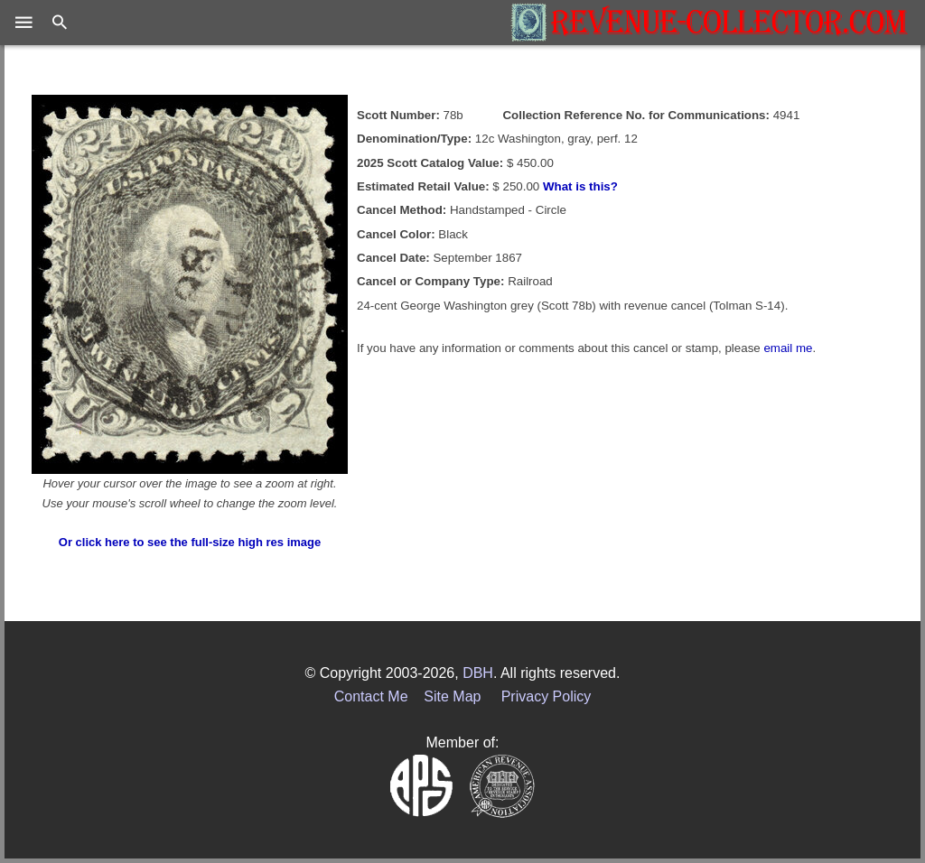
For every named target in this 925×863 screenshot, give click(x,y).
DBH (477, 673)
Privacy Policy (546, 696)
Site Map (452, 696)
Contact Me (371, 696)
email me (787, 348)
